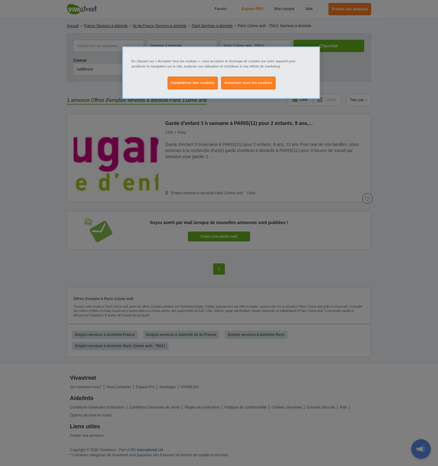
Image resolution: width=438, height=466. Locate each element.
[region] (221, 73)
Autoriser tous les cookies (248, 83)
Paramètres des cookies (192, 83)
